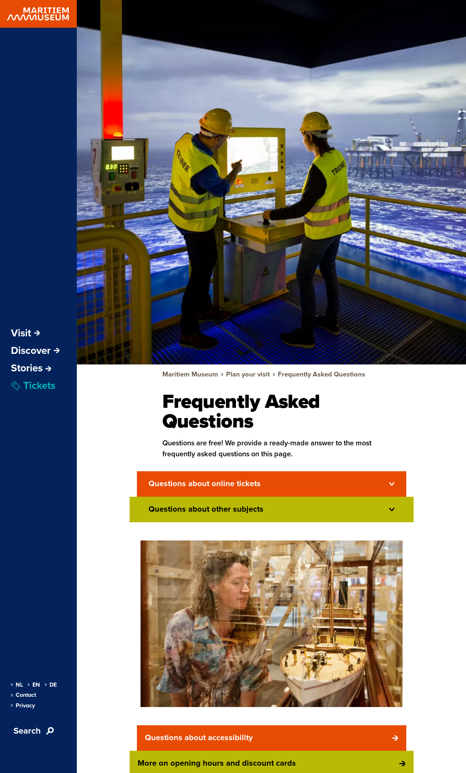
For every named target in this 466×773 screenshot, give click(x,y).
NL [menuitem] (17, 684)
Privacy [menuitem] (23, 705)
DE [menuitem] (51, 684)
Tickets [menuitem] (33, 385)
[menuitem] (31, 368)
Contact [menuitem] (23, 695)
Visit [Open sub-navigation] (25, 333)
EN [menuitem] (34, 684)
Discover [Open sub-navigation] (35, 350)
